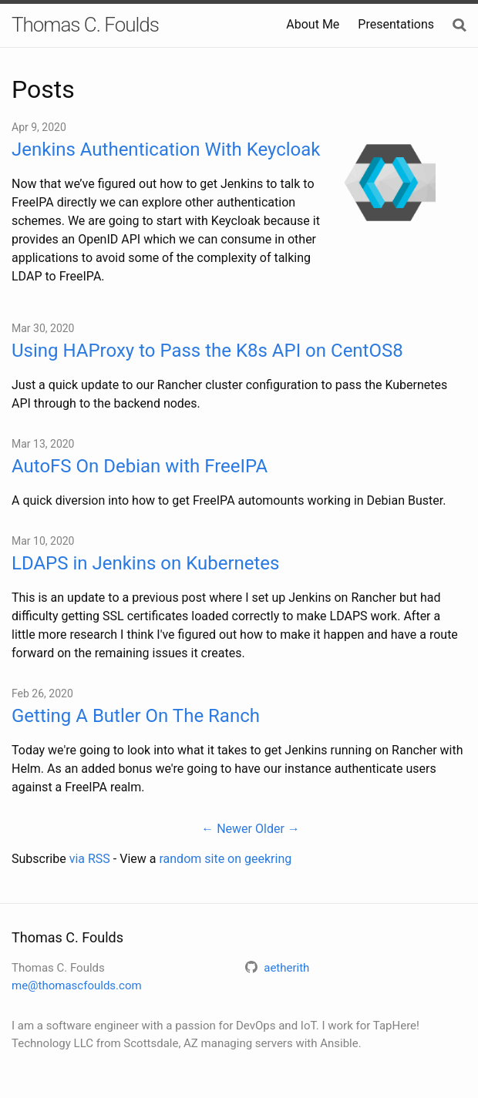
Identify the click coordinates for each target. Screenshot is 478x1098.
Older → (277, 828)
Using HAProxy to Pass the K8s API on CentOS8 (207, 350)
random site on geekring (225, 858)
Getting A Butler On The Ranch (136, 716)
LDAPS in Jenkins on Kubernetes (145, 563)
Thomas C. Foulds (85, 24)
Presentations (396, 24)
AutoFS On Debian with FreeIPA (140, 466)
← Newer (226, 828)
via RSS (89, 858)
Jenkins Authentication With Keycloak (166, 149)
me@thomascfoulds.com (77, 985)
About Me (312, 24)
